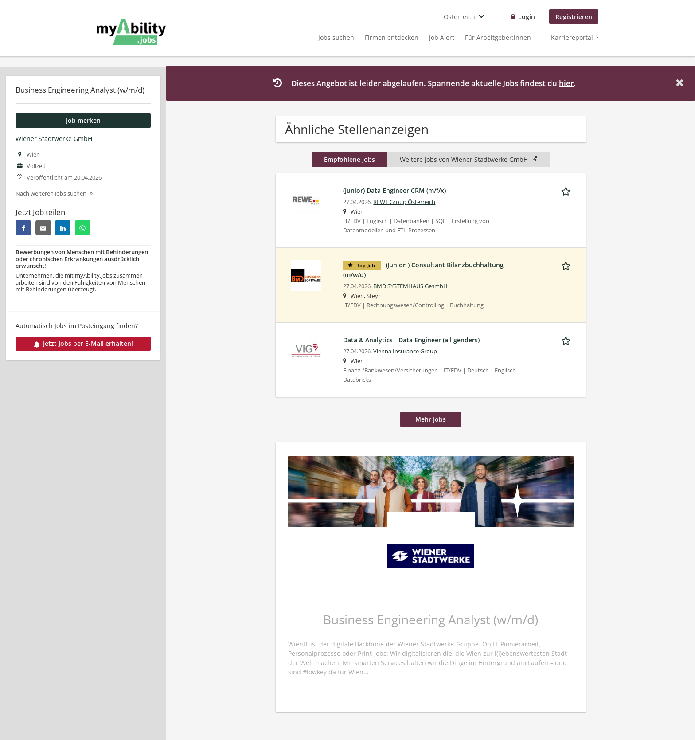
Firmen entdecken (391, 37)
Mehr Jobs (430, 419)
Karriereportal (572, 37)
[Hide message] (681, 82)
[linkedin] (62, 227)
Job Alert (441, 37)
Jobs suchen (336, 37)
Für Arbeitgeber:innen (498, 37)
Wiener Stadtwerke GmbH (54, 138)
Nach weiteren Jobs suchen (51, 193)
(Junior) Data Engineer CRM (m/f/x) (394, 190)
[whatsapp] (82, 227)
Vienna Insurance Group (405, 351)
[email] (43, 227)
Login (526, 16)
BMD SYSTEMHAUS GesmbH (410, 286)
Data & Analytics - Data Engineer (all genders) (411, 340)
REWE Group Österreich (404, 202)
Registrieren (573, 16)
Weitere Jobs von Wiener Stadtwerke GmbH (468, 159)
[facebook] (23, 227)
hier (566, 83)
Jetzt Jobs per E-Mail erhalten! (83, 343)
